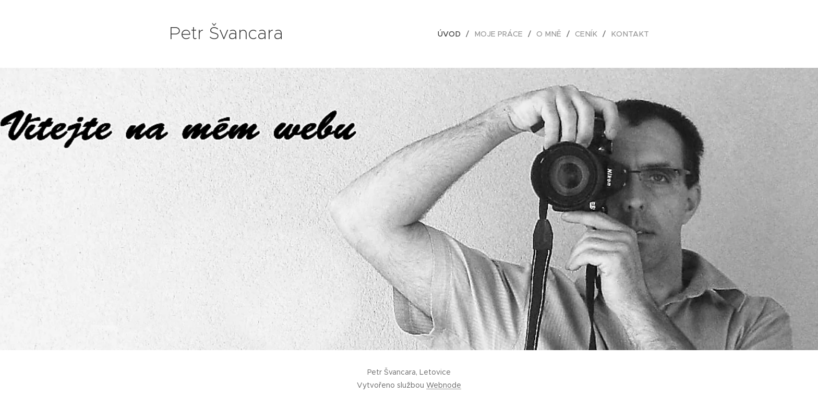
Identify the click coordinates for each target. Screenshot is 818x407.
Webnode (443, 385)
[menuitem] (459, 34)
